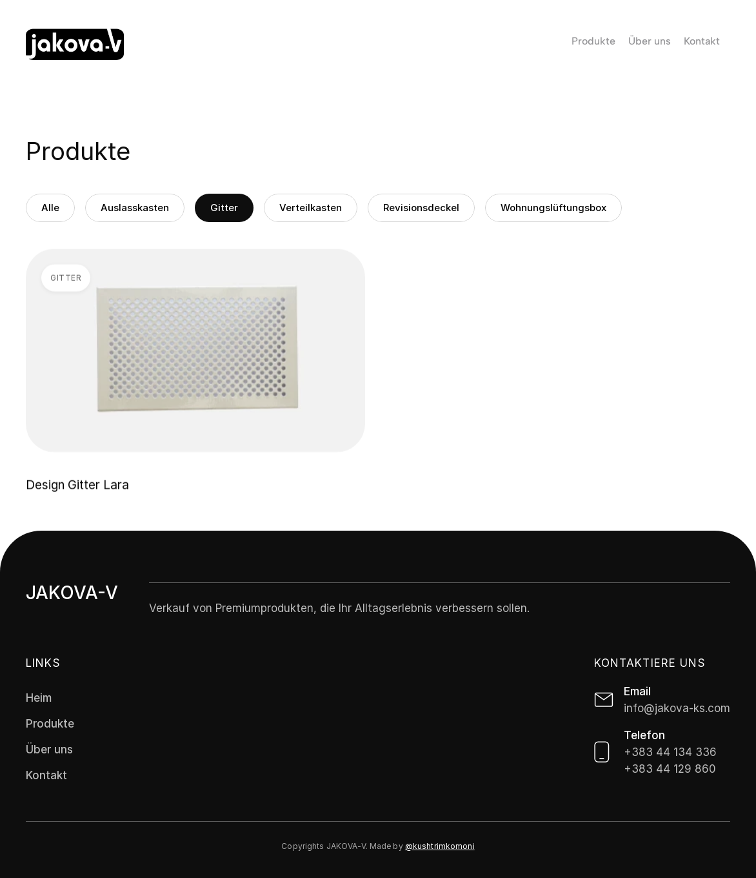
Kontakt (46, 775)
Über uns (49, 749)
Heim (39, 697)
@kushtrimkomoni (440, 846)
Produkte (50, 723)
